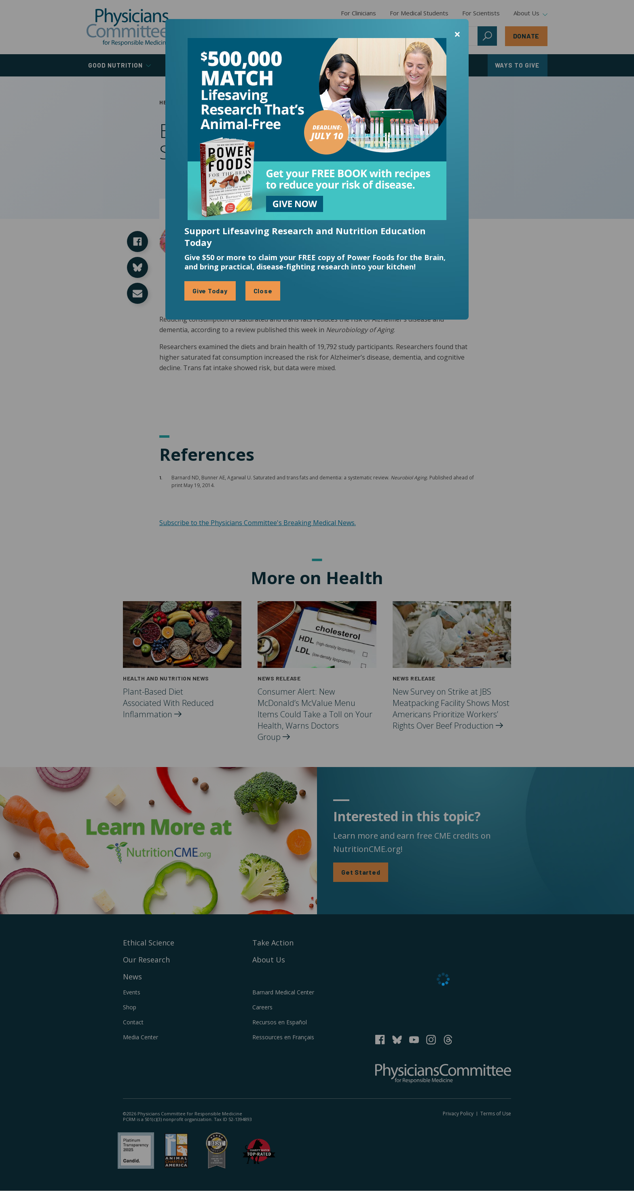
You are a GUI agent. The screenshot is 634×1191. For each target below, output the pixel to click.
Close (263, 291)
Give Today (210, 291)
